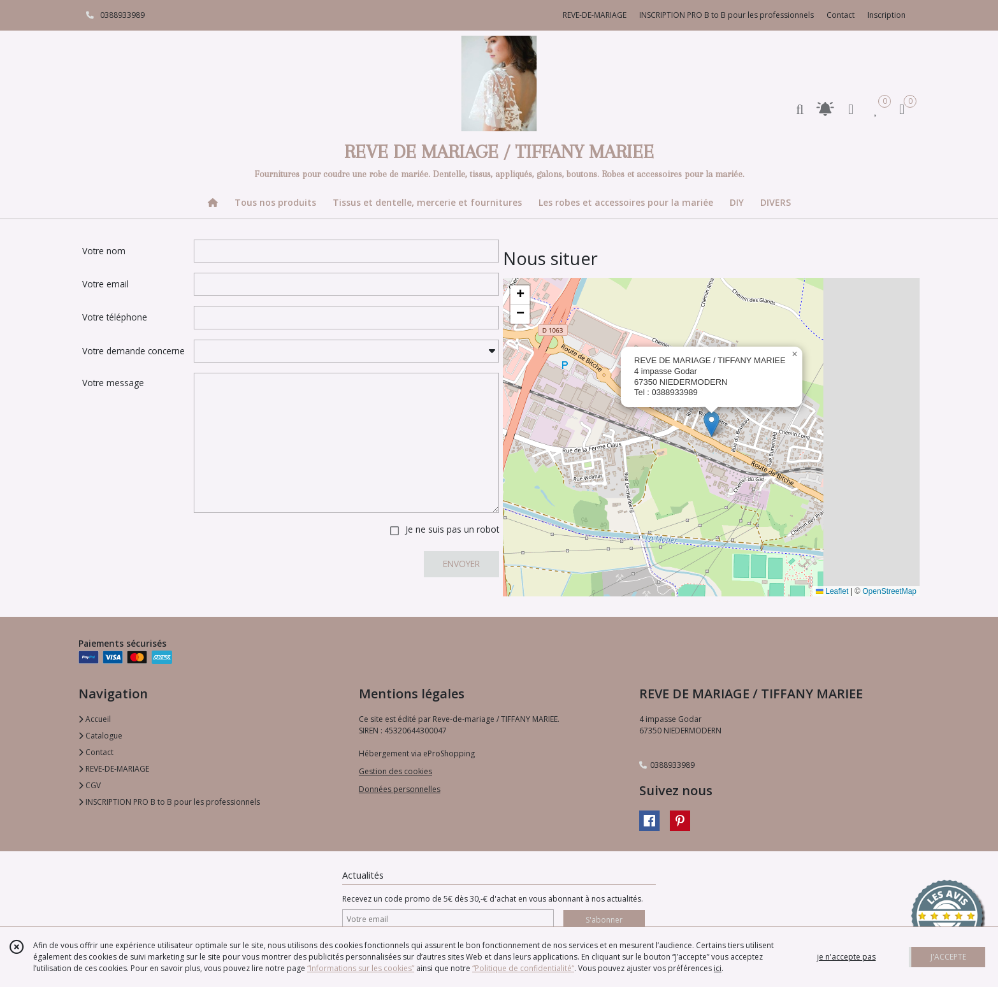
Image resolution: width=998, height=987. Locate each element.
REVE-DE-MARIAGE (113, 768)
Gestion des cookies (395, 771)
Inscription (886, 15)
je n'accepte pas (846, 956)
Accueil (94, 719)
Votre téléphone (114, 317)
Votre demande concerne (133, 351)
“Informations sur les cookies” (360, 968)
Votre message (113, 383)
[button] (712, 424)
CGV (89, 785)
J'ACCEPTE (948, 956)
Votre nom (104, 251)
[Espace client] (851, 108)
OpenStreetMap (889, 591)
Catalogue (100, 735)
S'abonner (604, 919)
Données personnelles (399, 789)
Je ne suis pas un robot (452, 529)
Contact (841, 15)
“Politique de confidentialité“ (523, 968)
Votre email (105, 284)
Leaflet (832, 591)
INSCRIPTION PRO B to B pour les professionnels (169, 801)
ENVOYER (461, 564)
